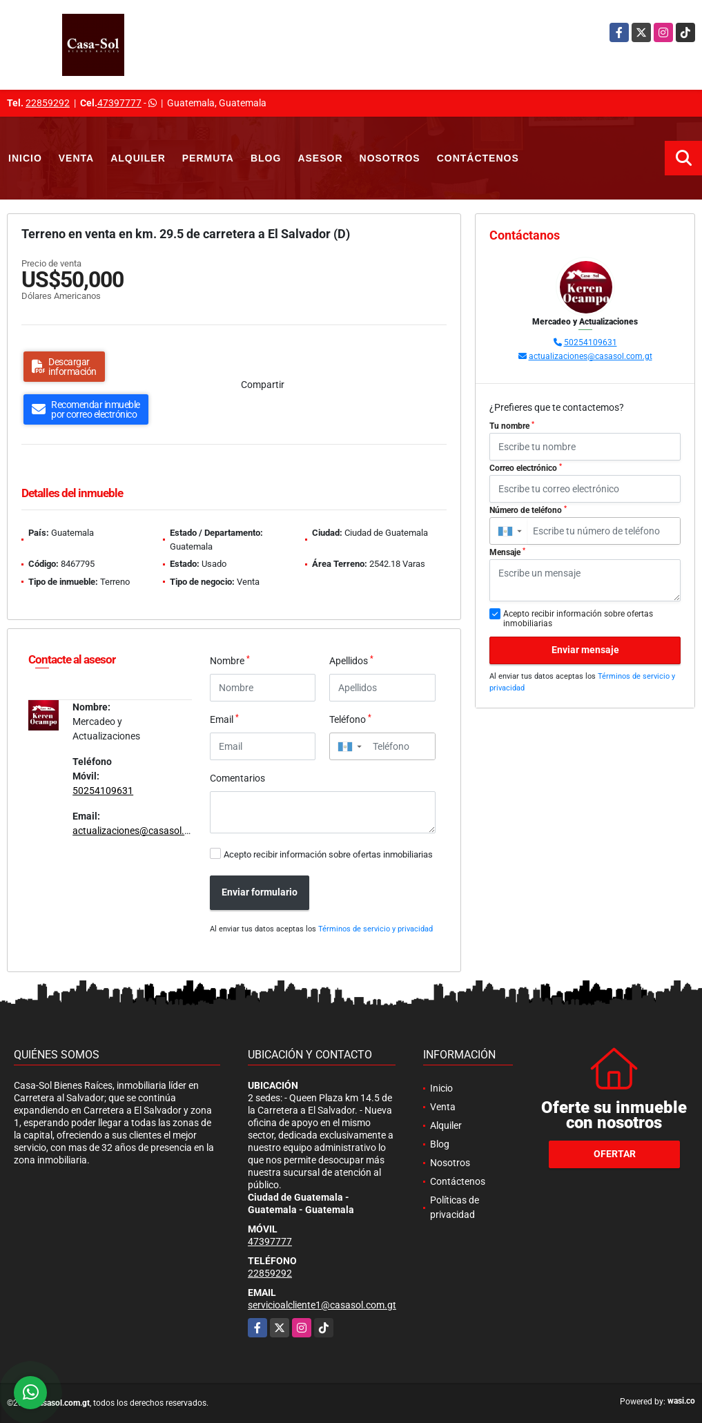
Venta (76, 158)
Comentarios (237, 778)
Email (224, 719)
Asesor (320, 158)
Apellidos (351, 660)
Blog (266, 158)
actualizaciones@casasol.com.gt (143, 830)
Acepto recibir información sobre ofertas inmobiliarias (328, 854)
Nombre (230, 660)
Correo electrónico (525, 468)
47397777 (119, 102)
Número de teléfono (528, 510)
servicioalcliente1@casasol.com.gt (322, 1304)
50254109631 (102, 790)
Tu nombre (511, 426)
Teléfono (350, 719)
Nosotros (390, 158)
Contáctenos (478, 158)
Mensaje (507, 552)
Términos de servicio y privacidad (375, 929)
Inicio (25, 158)
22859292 (48, 102)
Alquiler (138, 158)
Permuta (208, 158)
